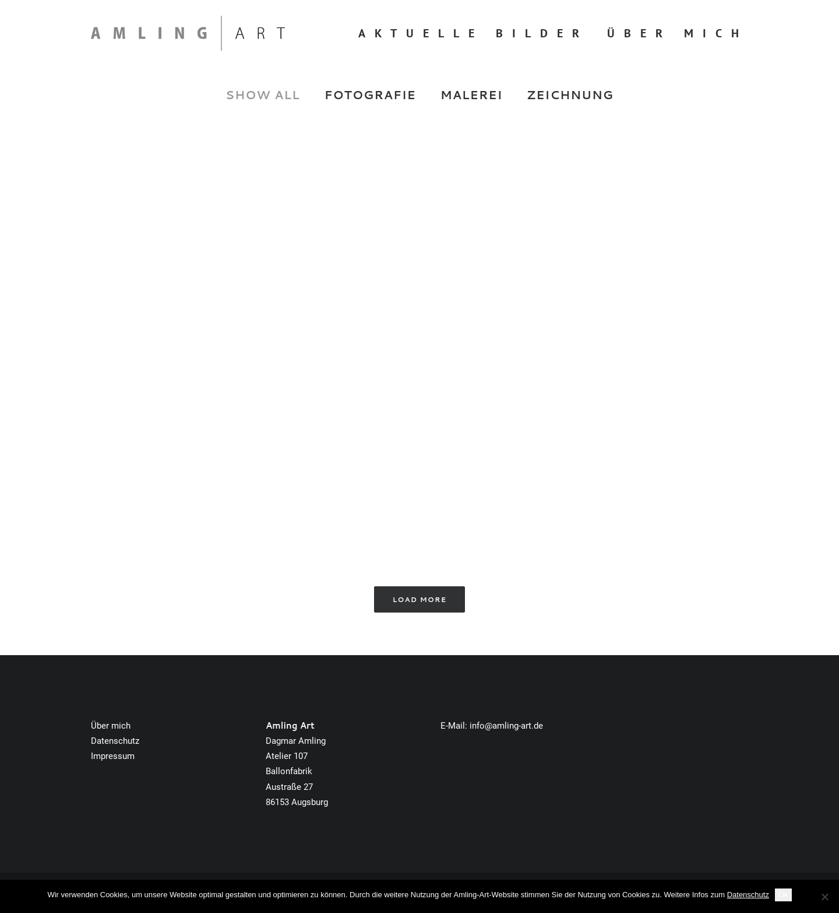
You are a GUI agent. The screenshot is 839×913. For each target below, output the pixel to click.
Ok (783, 894)
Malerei (471, 95)
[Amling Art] (188, 33)
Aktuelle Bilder (473, 33)
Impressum (113, 756)
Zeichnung (570, 95)
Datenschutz (115, 741)
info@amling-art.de (506, 725)
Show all (262, 95)
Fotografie (370, 95)
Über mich (677, 33)
